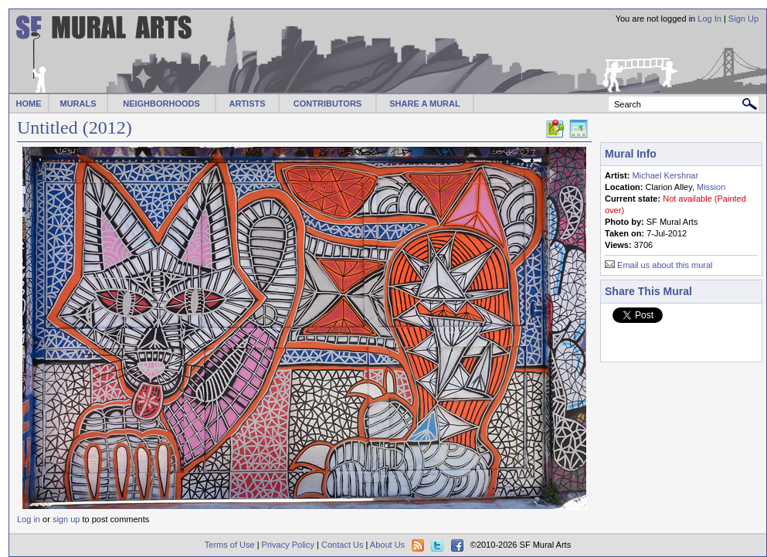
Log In (709, 18)
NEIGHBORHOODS (161, 103)
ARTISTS (247, 103)
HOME (29, 103)
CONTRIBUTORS (327, 103)
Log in (28, 519)
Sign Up (743, 18)
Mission (711, 187)
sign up (66, 519)
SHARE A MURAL (424, 103)
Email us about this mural (665, 265)
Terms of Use (230, 544)
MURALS (77, 103)
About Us (387, 544)
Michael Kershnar (665, 175)
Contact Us (342, 544)
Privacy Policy (288, 544)
